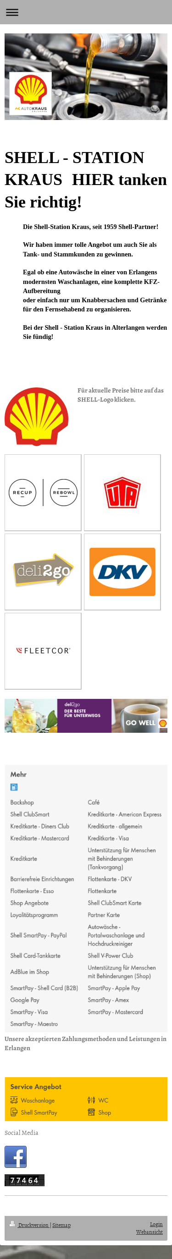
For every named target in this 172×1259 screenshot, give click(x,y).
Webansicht (149, 1232)
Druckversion (29, 1225)
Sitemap (61, 1225)
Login (156, 1224)
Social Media (22, 1132)
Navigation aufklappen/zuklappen (86, 12)
